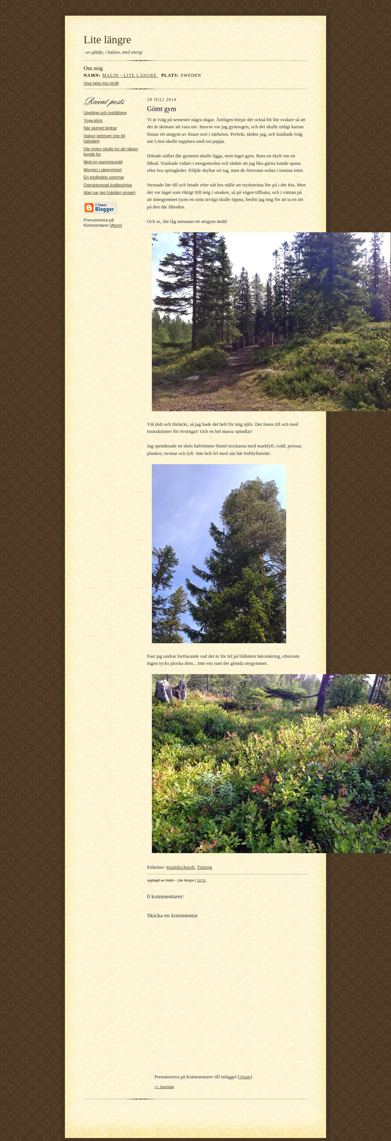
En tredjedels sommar (104, 177)
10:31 (201, 880)
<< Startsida (164, 1087)
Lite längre (107, 39)
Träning (204, 867)
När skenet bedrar (100, 128)
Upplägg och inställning (105, 112)
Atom (116, 225)
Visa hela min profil (101, 83)
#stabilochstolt (180, 867)
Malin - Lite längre (130, 75)
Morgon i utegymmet (103, 169)
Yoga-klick (93, 120)
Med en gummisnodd (103, 162)
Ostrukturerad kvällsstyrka (108, 185)
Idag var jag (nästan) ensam (109, 192)
